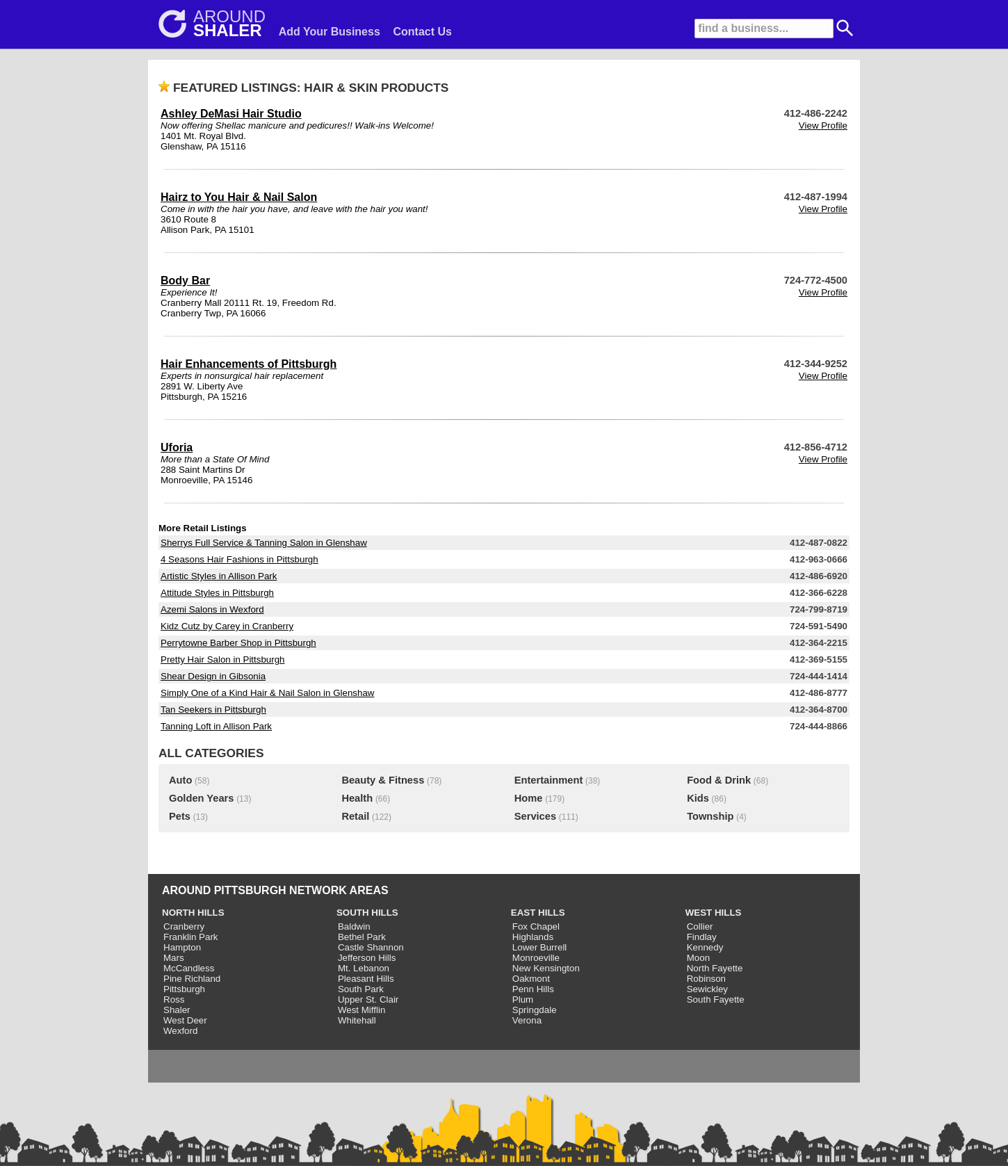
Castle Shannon (371, 947)
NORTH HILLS (193, 912)
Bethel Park (362, 937)
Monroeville (536, 958)
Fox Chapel (536, 926)
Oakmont (531, 978)
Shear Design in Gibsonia (213, 676)
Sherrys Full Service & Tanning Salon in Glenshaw (264, 542)
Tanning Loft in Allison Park (216, 726)
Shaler (176, 1010)
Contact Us (422, 32)
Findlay (702, 937)
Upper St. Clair (368, 999)
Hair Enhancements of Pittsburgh (248, 364)
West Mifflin (361, 1010)
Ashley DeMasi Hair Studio (231, 114)
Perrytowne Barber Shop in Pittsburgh (238, 643)
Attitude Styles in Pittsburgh (217, 593)
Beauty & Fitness (382, 780)
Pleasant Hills (366, 978)
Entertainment (548, 780)
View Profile (823, 125)
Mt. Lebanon (363, 968)
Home (528, 798)
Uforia (177, 447)
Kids (698, 798)
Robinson (706, 978)
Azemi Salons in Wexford (212, 609)
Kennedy (705, 947)
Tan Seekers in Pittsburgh (213, 709)
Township (710, 816)
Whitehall (357, 1020)
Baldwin (354, 926)
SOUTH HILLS (367, 912)
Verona (527, 1020)
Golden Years (201, 798)
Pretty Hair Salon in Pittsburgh (223, 659)
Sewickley (707, 989)
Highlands (532, 937)
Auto (180, 780)
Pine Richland (191, 978)
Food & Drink (719, 780)
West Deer (185, 1020)
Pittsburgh (184, 989)
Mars (173, 958)
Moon (698, 958)
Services (535, 816)
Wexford (180, 1031)
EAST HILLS (538, 912)
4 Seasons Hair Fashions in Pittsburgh (239, 559)
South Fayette (716, 999)
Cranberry (183, 926)
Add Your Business (329, 32)
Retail (355, 816)
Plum (522, 999)
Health (357, 798)
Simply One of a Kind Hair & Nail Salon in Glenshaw (267, 693)
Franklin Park (190, 937)
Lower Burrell (539, 947)
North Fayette (715, 968)
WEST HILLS (713, 912)
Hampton (182, 947)
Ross (173, 999)
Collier (700, 926)
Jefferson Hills (367, 958)
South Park (361, 989)
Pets (179, 816)
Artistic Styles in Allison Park (219, 576)
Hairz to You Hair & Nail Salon (239, 197)
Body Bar (185, 280)
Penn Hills (533, 989)
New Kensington (546, 968)
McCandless (188, 968)
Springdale (534, 1010)
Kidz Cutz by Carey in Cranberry (227, 626)
